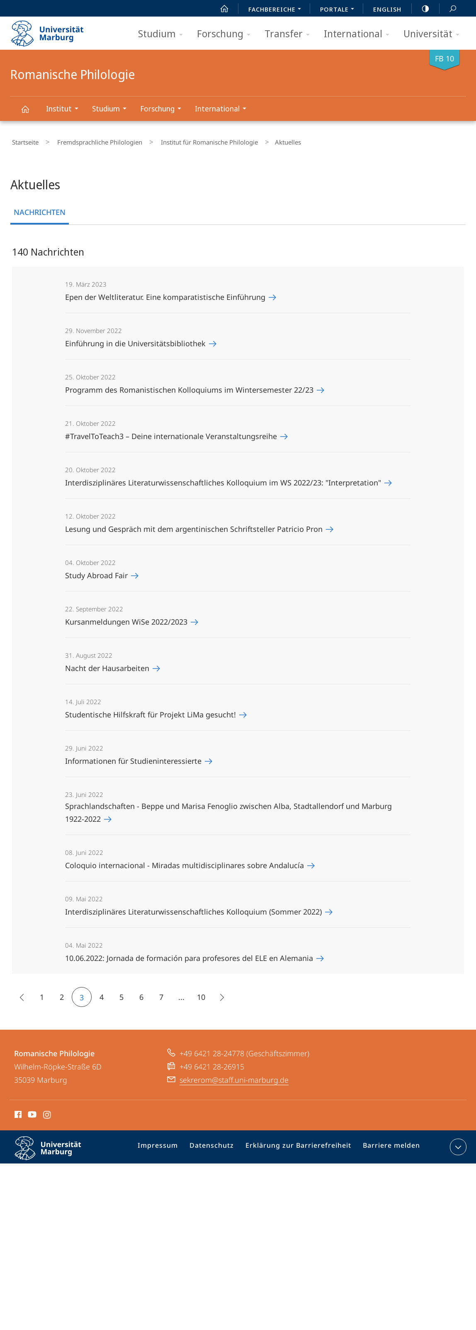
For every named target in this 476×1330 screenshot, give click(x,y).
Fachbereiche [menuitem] (277, 10)
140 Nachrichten (48, 248)
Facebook (17, 1112)
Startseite (23, 140)
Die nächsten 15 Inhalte (218, 995)
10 (201, 993)
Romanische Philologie (30, 113)
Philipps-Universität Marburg (55, 1151)
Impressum (169, 1145)
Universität (434, 34)
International (359, 34)
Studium (163, 34)
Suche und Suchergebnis (448, 9)
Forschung (226, 34)
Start (220, 8)
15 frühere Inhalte (19, 995)
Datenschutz (220, 1145)
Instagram (47, 1112)
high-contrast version (421, 8)
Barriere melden (388, 1145)
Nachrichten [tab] (40, 208)
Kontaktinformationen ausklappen (457, 1143)
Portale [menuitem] (339, 10)
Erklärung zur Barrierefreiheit (301, 1145)
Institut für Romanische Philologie (191, 140)
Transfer (290, 34)
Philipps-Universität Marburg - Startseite (54, 31)
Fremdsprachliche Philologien (89, 140)
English (387, 9)
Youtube (31, 1112)
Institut (65, 110)
